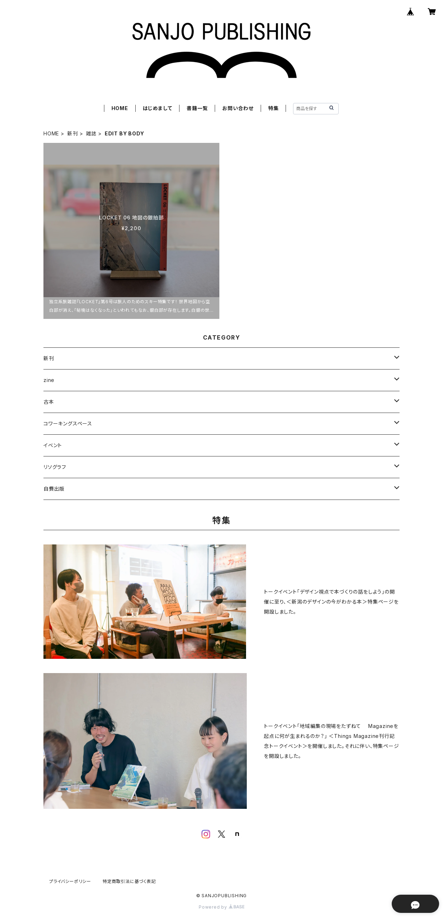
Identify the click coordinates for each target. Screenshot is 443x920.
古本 (48, 402)
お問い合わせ (238, 108)
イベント (52, 445)
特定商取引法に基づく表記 (129, 881)
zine (48, 380)
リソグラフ (54, 467)
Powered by (221, 907)
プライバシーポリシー (70, 881)
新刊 (72, 133)
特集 (273, 108)
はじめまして (157, 108)
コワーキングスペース (67, 423)
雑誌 (91, 133)
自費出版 (53, 489)
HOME (119, 108)
